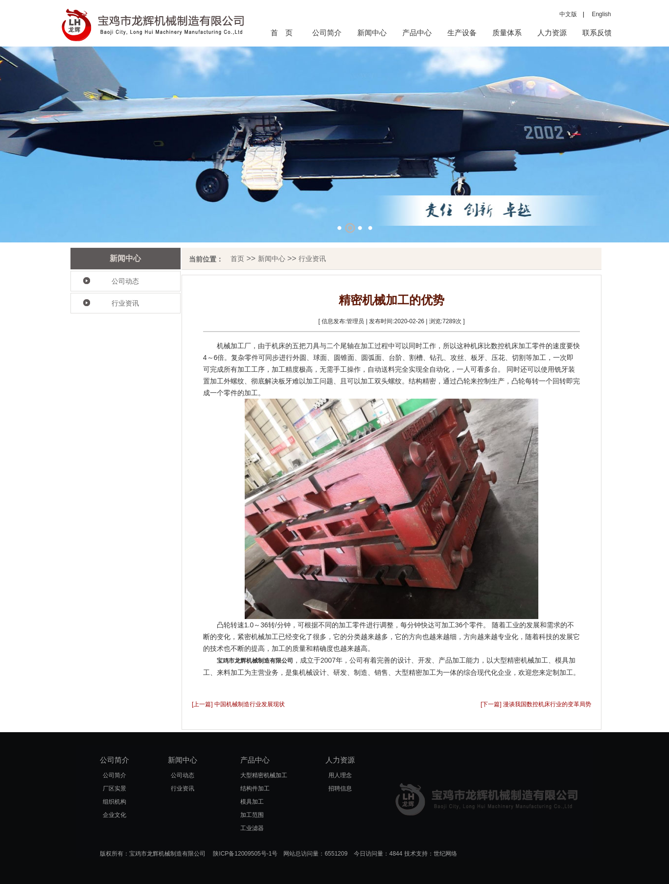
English (598, 14)
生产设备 (462, 32)
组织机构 (114, 801)
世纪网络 (445, 853)
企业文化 (114, 815)
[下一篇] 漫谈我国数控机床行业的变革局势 (536, 704)
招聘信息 (340, 788)
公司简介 (327, 32)
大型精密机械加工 (263, 775)
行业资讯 (125, 303)
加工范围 (252, 815)
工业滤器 (252, 828)
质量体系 (507, 32)
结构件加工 (255, 788)
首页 (237, 259)
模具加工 (252, 801)
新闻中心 (372, 32)
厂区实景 (114, 788)
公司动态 (125, 281)
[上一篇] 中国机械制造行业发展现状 (238, 704)
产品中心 (417, 32)
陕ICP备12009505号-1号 (245, 853)
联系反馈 (597, 32)
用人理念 (340, 775)
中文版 (568, 14)
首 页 (282, 32)
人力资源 (552, 32)
